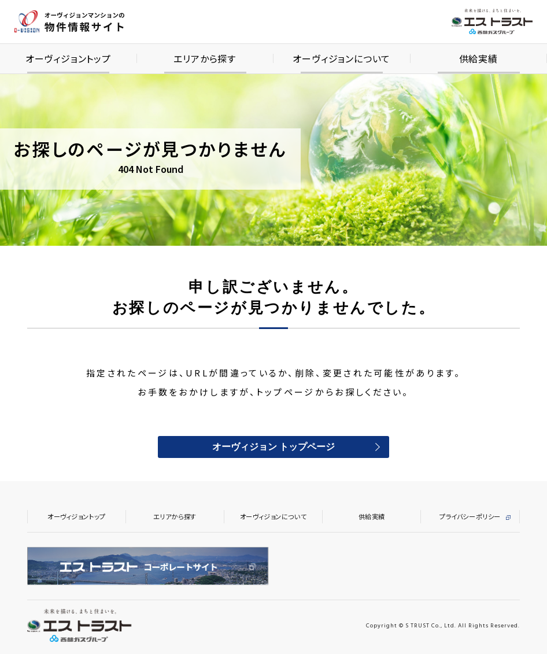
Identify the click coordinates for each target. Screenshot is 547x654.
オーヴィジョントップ (76, 516)
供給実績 (371, 516)
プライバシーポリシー (470, 516)
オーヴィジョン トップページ (273, 447)
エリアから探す (175, 516)
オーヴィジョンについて (273, 516)
